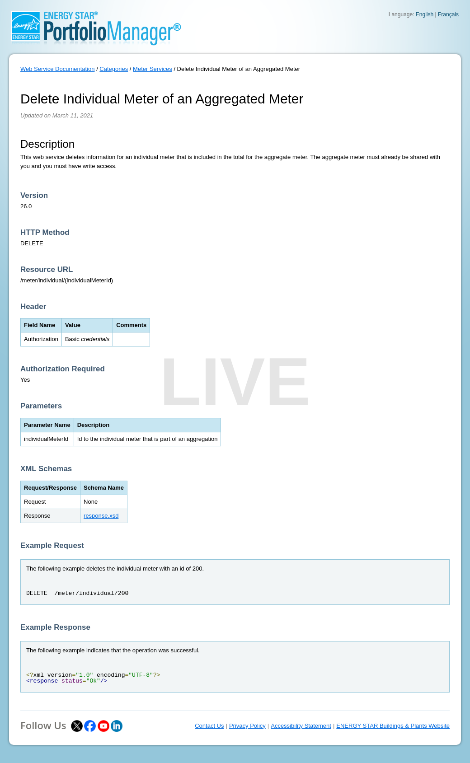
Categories (113, 69)
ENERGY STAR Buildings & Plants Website (393, 725)
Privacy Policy (247, 725)
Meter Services (152, 69)
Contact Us (209, 725)
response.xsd (101, 515)
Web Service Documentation (57, 69)
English (424, 14)
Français (448, 14)
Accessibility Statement (301, 725)
